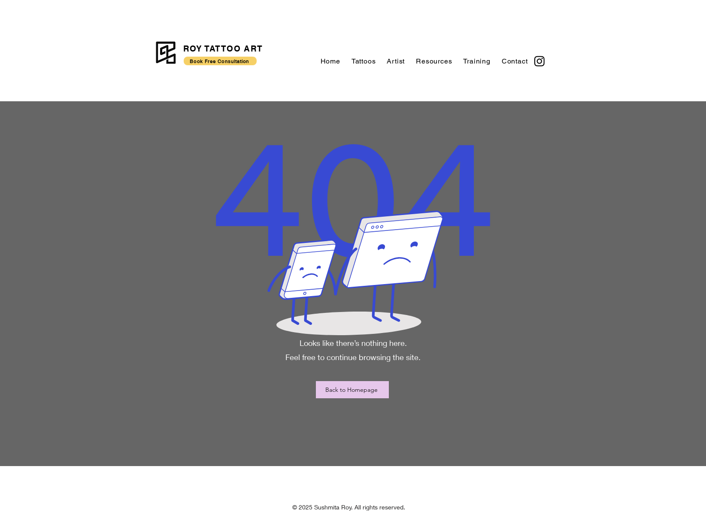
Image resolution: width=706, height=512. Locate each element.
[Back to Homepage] (352, 389)
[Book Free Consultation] (220, 61)
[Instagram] (539, 61)
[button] (364, 61)
